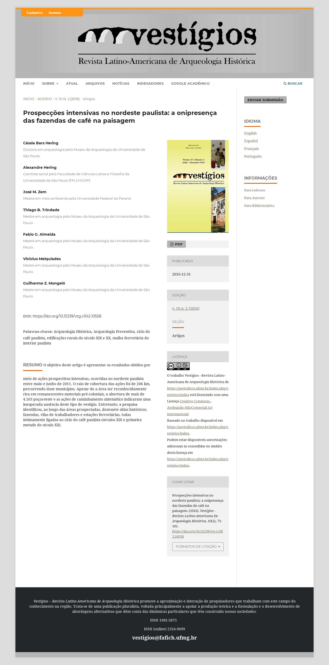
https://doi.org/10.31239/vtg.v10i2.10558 (67, 316)
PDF (178, 244)
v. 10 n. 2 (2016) (67, 99)
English (250, 133)
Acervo (45, 99)
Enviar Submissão (265, 100)
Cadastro (34, 13)
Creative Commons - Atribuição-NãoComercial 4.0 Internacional (189, 407)
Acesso (55, 13)
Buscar (293, 83)
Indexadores (150, 83)
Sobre (49, 83)
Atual (72, 83)
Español (251, 140)
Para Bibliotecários (259, 205)
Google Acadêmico (190, 83)
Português (253, 156)
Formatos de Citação (196, 546)
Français (251, 148)
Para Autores (254, 198)
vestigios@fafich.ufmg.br (164, 637)
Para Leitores (254, 190)
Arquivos (95, 83)
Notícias (120, 83)
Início (28, 83)
